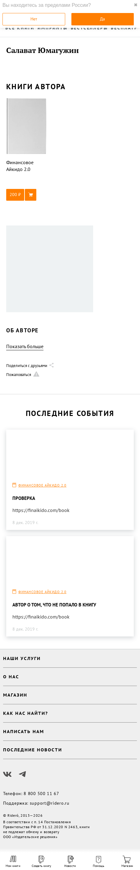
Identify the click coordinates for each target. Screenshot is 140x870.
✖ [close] (136, 4)
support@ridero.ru (50, 803)
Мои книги (13, 861)
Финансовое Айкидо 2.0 (42, 485)
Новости (70, 862)
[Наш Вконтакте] (7, 774)
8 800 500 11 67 (41, 793)
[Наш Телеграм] (22, 774)
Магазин (127, 862)
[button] (26, 195)
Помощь (98, 862)
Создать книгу (42, 862)
